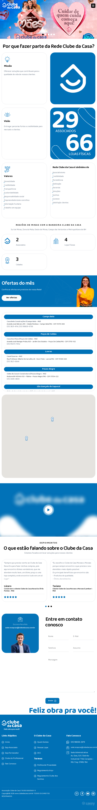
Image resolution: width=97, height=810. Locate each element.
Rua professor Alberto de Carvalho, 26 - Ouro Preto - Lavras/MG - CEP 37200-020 (37, 363)
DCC (39, 753)
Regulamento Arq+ (45, 771)
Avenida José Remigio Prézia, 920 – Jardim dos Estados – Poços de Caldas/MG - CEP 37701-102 (41, 346)
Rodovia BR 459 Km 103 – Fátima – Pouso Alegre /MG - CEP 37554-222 (32, 381)
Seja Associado (11, 748)
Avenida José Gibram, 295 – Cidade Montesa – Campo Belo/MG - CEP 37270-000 (36, 328)
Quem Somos (43, 742)
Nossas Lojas (42, 748)
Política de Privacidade (46, 765)
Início (7, 742)
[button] (93, 6)
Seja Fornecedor (12, 753)
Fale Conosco (10, 764)
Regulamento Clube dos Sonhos (47, 777)
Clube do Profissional (14, 759)
